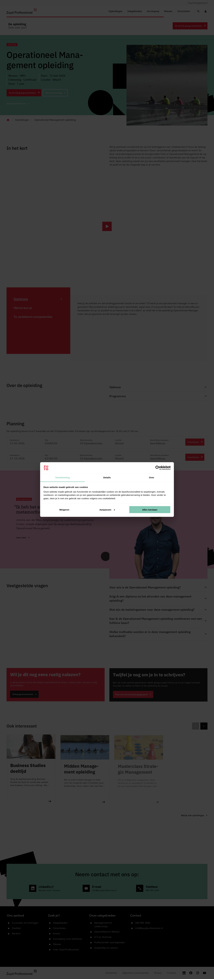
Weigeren (64, 509)
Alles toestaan (149, 509)
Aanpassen (107, 509)
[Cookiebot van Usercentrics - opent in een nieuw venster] (158, 468)
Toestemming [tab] (62, 477)
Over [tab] (151, 477)
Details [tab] (107, 477)
